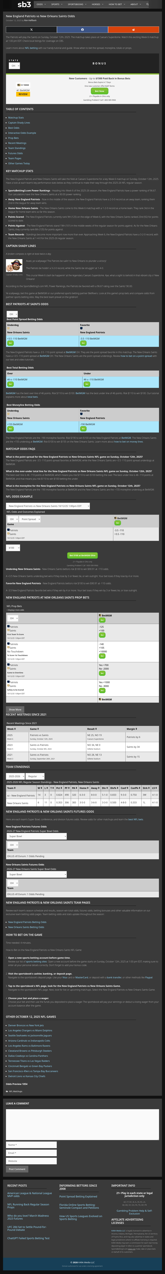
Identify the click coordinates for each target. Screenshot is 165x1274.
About (137, 4)
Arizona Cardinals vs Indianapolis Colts (29, 1040)
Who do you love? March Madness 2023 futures (28, 1217)
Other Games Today (19, 163)
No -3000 (104, 686)
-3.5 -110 (119, 530)
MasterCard (81, 977)
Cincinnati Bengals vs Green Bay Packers (30, 1066)
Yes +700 (104, 665)
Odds (43, 4)
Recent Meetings (17, 143)
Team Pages (14, 158)
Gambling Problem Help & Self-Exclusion (134, 1212)
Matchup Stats (16, 117)
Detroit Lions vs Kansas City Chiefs (26, 1076)
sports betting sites (36, 961)
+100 (101, 630)
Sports (58, 4)
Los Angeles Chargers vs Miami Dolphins (30, 1030)
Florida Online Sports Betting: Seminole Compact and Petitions (79, 1206)
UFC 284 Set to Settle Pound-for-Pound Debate (27, 1228)
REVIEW (23, 94)
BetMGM (71, 352)
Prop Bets (13, 138)
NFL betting (31, 48)
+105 (101, 647)
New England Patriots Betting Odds (27, 922)
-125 (101, 626)
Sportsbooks (78, 4)
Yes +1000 (104, 682)
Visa (65, 977)
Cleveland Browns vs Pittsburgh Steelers (30, 1050)
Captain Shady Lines (19, 122)
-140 (101, 644)
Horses (99, 4)
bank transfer (114, 977)
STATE (14, 60)
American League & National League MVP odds (29, 1194)
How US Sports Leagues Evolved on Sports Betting (80, 1217)
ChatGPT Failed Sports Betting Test (28, 1238)
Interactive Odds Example (22, 132)
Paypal (149, 977)
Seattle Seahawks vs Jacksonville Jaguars (30, 1035)
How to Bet (118, 4)
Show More (15, 709)
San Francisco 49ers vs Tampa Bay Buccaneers (33, 1071)
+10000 (103, 651)
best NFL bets (135, 819)
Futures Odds (15, 153)
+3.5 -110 (119, 534)
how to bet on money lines (128, 441)
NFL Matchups (15, 1091)
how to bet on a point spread (136, 356)
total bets (33, 396)
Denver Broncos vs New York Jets (26, 1025)
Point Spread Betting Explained (78, 1196)
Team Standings (17, 148)
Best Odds (13, 127)
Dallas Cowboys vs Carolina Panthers (28, 1055)
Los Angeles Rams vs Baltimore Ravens (29, 1045)
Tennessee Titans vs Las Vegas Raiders (29, 1061)
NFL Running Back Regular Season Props (28, 1206)
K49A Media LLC (118, 1230)
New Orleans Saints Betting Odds (26, 927)
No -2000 (104, 668)
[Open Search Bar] (146, 4)
